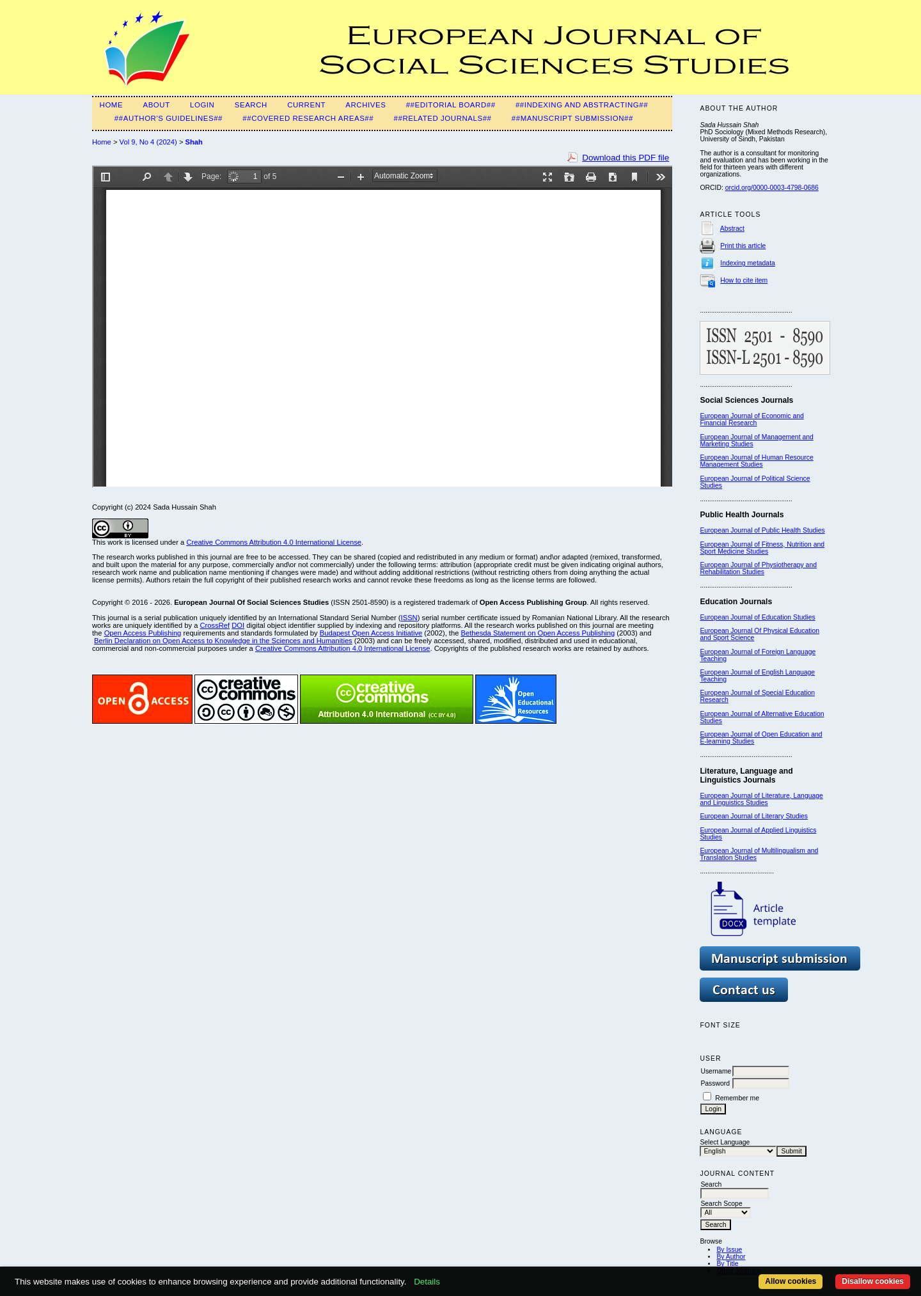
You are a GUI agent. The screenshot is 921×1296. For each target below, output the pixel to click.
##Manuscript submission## (572, 118)
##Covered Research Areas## (308, 118)
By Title (727, 1263)
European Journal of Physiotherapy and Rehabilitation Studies (758, 568)
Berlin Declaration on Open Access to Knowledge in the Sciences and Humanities (223, 640)
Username (715, 1071)
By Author (730, 1256)
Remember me (737, 1098)
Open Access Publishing (143, 633)
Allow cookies (790, 1281)
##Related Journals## (443, 118)
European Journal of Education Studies (757, 617)
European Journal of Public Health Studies (762, 530)
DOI (238, 625)
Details (427, 1281)
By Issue (729, 1249)
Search (251, 105)
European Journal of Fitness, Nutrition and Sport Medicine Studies (762, 548)
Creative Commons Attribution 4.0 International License (273, 542)
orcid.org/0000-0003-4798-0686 (772, 187)
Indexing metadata (747, 263)
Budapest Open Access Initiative (371, 633)
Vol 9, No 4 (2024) (148, 142)
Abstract (732, 228)
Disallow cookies (873, 1281)
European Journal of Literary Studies (754, 816)
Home (111, 105)
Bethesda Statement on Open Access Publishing (538, 633)
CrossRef (215, 625)
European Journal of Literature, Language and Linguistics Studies (761, 799)
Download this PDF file (625, 157)
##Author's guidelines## (168, 118)
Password (715, 1083)
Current (306, 105)
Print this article (743, 245)
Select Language (725, 1142)
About (156, 105)
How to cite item (743, 280)
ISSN (409, 617)
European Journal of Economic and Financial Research (751, 419)
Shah (194, 142)
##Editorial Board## (451, 105)
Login (202, 105)
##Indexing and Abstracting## (582, 105)
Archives (365, 105)
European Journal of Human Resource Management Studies (756, 461)
